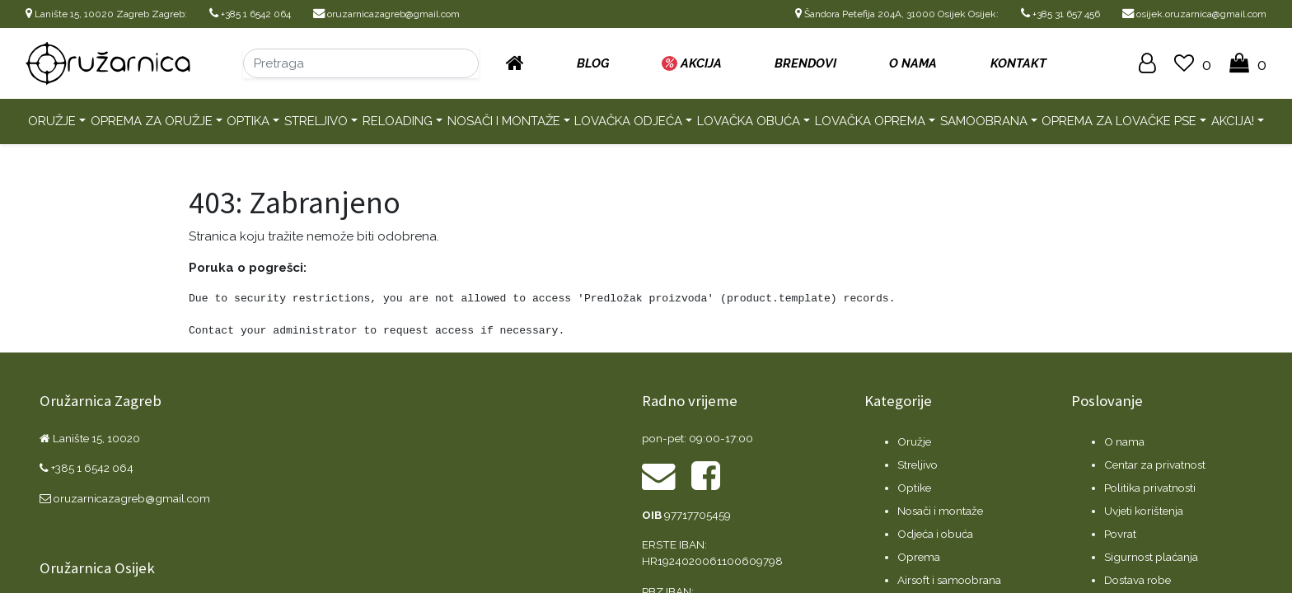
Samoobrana (984, 121)
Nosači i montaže (503, 121)
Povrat (1120, 533)
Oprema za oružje (152, 121)
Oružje (52, 121)
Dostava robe (1137, 579)
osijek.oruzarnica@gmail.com (1194, 14)
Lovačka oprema (870, 121)
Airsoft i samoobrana (949, 579)
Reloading (398, 121)
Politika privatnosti (1150, 487)
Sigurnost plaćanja (1151, 556)
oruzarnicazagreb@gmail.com (386, 14)
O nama (1124, 441)
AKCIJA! (1232, 121)
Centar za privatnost (1154, 464)
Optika (248, 121)
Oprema (918, 556)
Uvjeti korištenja (1143, 510)
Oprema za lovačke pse (1119, 121)
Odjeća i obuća (935, 533)
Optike (914, 487)
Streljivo (316, 121)
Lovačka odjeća (628, 121)
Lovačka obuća (748, 121)
